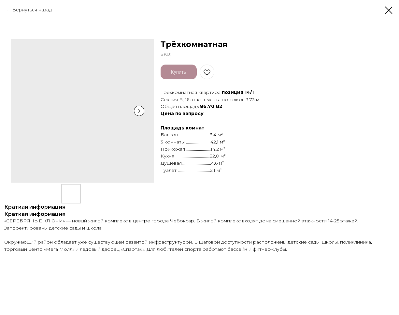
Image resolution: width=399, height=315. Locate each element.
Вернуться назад (32, 10)
